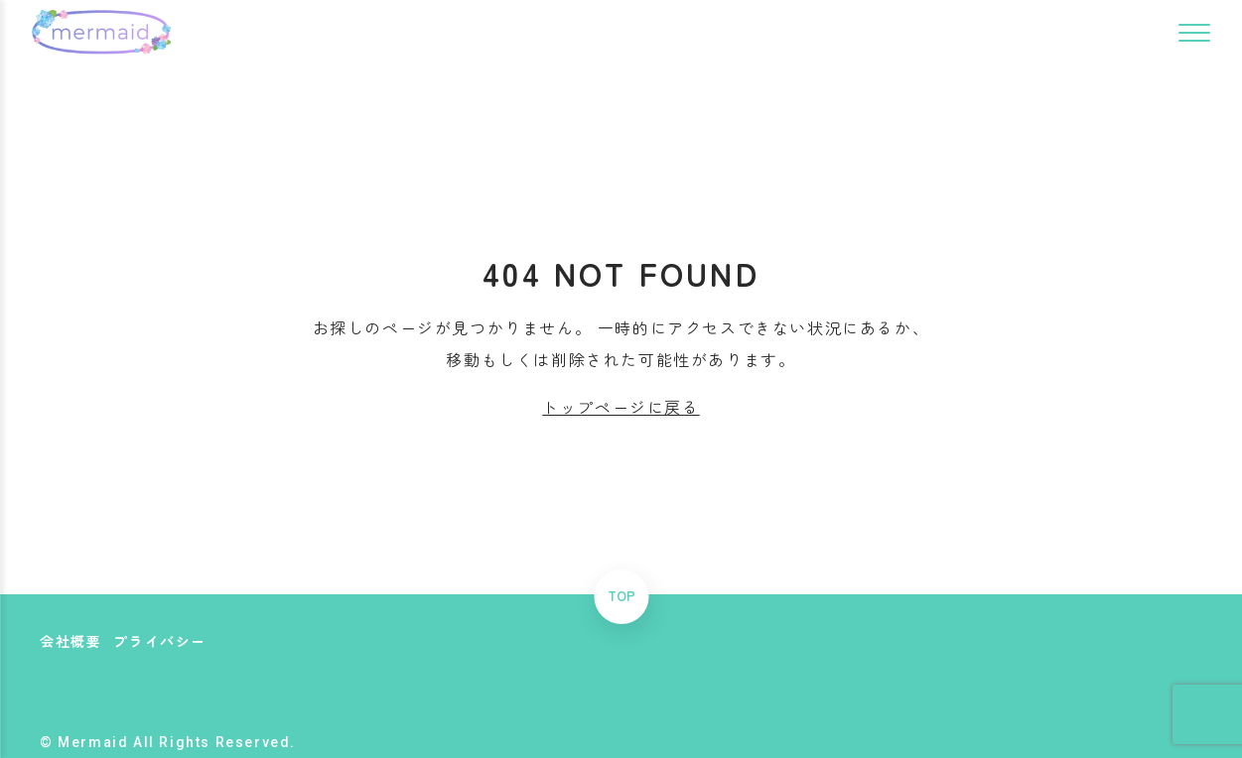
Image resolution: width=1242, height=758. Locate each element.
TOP (621, 596)
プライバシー (160, 641)
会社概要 (70, 641)
